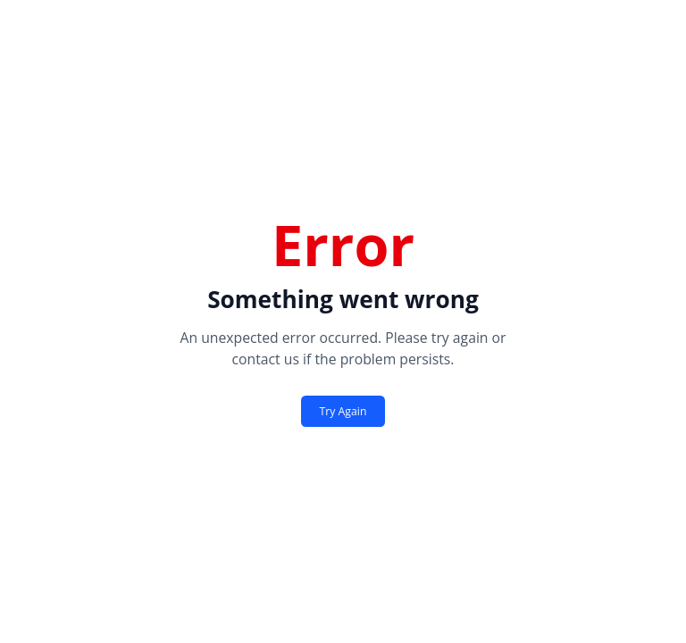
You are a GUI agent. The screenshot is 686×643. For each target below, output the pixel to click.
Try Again (343, 411)
